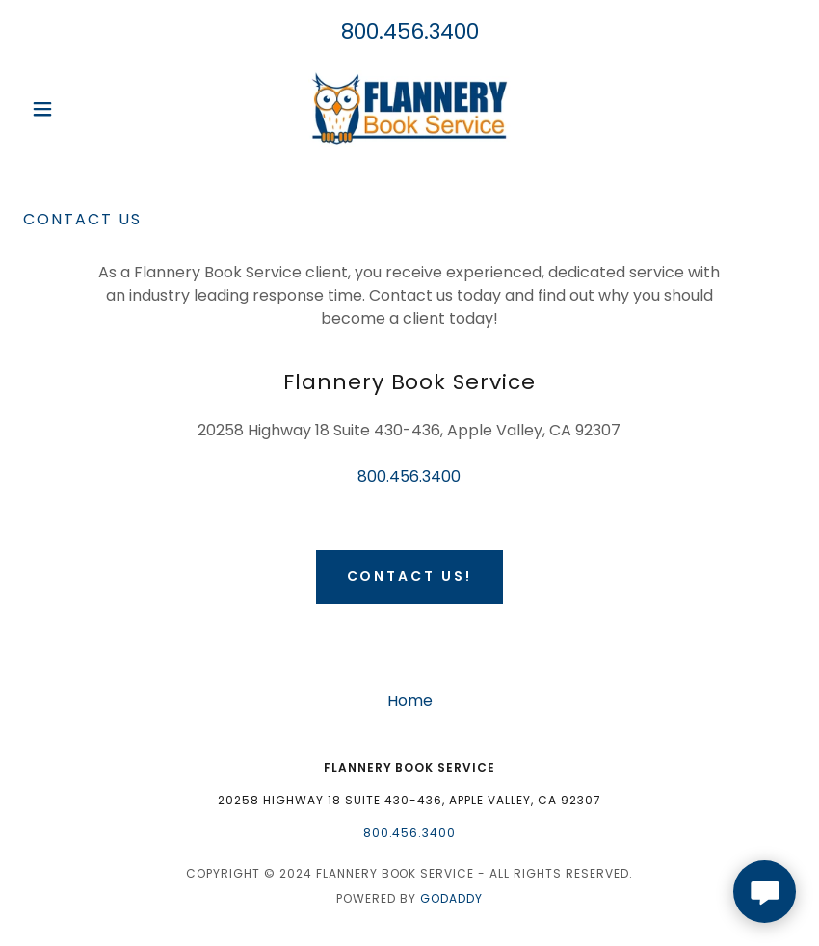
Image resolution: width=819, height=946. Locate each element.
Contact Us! (410, 576)
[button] (81, 109)
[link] (409, 108)
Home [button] (410, 701)
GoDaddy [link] (451, 898)
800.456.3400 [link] (410, 31)
